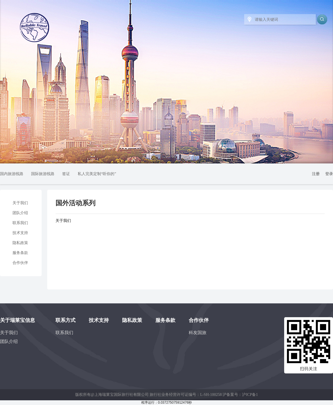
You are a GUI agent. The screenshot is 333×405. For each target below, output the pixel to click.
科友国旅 (197, 332)
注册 (316, 174)
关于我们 (20, 203)
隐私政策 (20, 243)
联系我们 (20, 223)
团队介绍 (20, 213)
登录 (329, 174)
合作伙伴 (20, 263)
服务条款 (20, 253)
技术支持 (20, 233)
